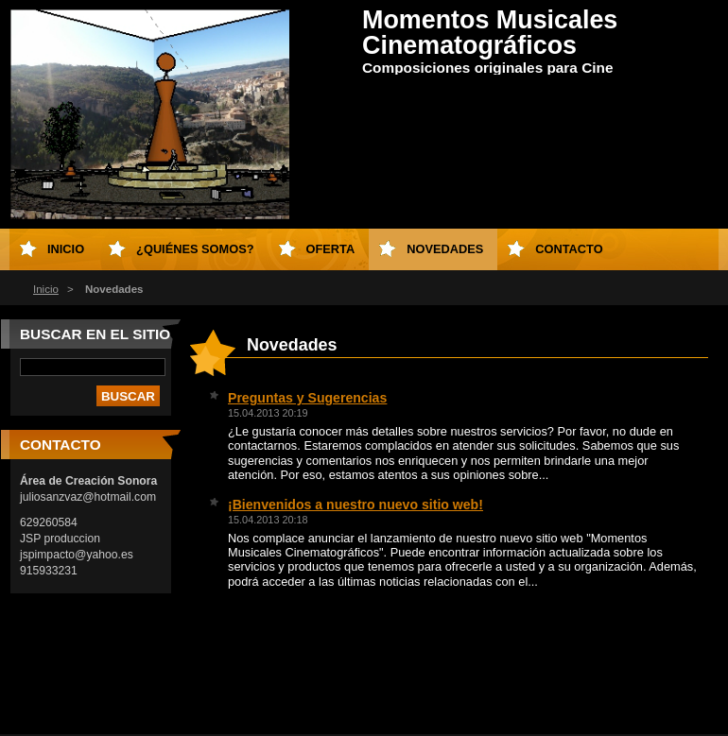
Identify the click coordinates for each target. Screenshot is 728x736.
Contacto (568, 249)
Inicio (46, 289)
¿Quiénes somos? (194, 249)
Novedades (445, 249)
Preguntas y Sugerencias (307, 397)
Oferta (330, 249)
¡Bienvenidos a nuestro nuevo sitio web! (355, 504)
